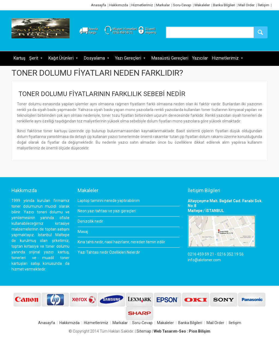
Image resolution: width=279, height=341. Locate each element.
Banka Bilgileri (224, 5)
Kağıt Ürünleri (61, 58)
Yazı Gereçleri (128, 58)
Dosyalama (94, 58)
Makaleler (202, 5)
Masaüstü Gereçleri (169, 58)
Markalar (163, 5)
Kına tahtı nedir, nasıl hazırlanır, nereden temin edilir (121, 242)
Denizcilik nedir (90, 221)
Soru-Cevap (182, 5)
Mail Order (246, 5)
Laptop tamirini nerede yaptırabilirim (109, 200)
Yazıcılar (200, 58)
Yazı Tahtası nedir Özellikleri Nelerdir (109, 252)
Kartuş (19, 58)
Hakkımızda (118, 5)
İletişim (263, 5)
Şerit (33, 58)
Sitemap (144, 331)
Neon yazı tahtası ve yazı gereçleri (107, 211)
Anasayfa (98, 5)
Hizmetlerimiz (142, 5)
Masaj (83, 231)
